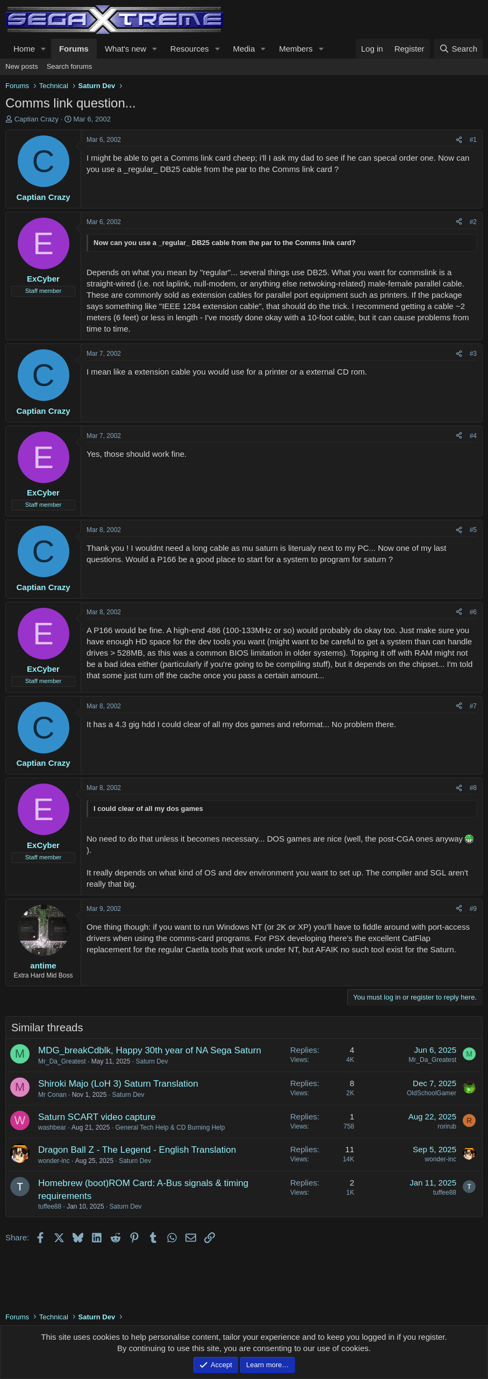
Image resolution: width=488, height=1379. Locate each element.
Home (24, 48)
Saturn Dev (151, 1061)
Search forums (69, 66)
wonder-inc (54, 1161)
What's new (125, 48)
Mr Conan (52, 1094)
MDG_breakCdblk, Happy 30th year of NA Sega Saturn (149, 1050)
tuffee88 (49, 1206)
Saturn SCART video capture (97, 1117)
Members (296, 48)
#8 (473, 788)
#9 (473, 909)
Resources (189, 48)
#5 (473, 530)
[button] (43, 49)
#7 (473, 706)
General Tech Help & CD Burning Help (170, 1127)
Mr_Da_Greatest (62, 1061)
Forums (74, 48)
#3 (473, 353)
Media (244, 48)
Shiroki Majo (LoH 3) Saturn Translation (118, 1084)
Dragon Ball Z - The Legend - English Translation (137, 1150)
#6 (473, 612)
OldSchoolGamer (431, 1093)
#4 (473, 436)
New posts (21, 66)
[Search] (458, 49)
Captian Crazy (37, 119)
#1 (473, 139)
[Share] (459, 140)
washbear (52, 1127)
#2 (473, 222)
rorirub (446, 1126)
